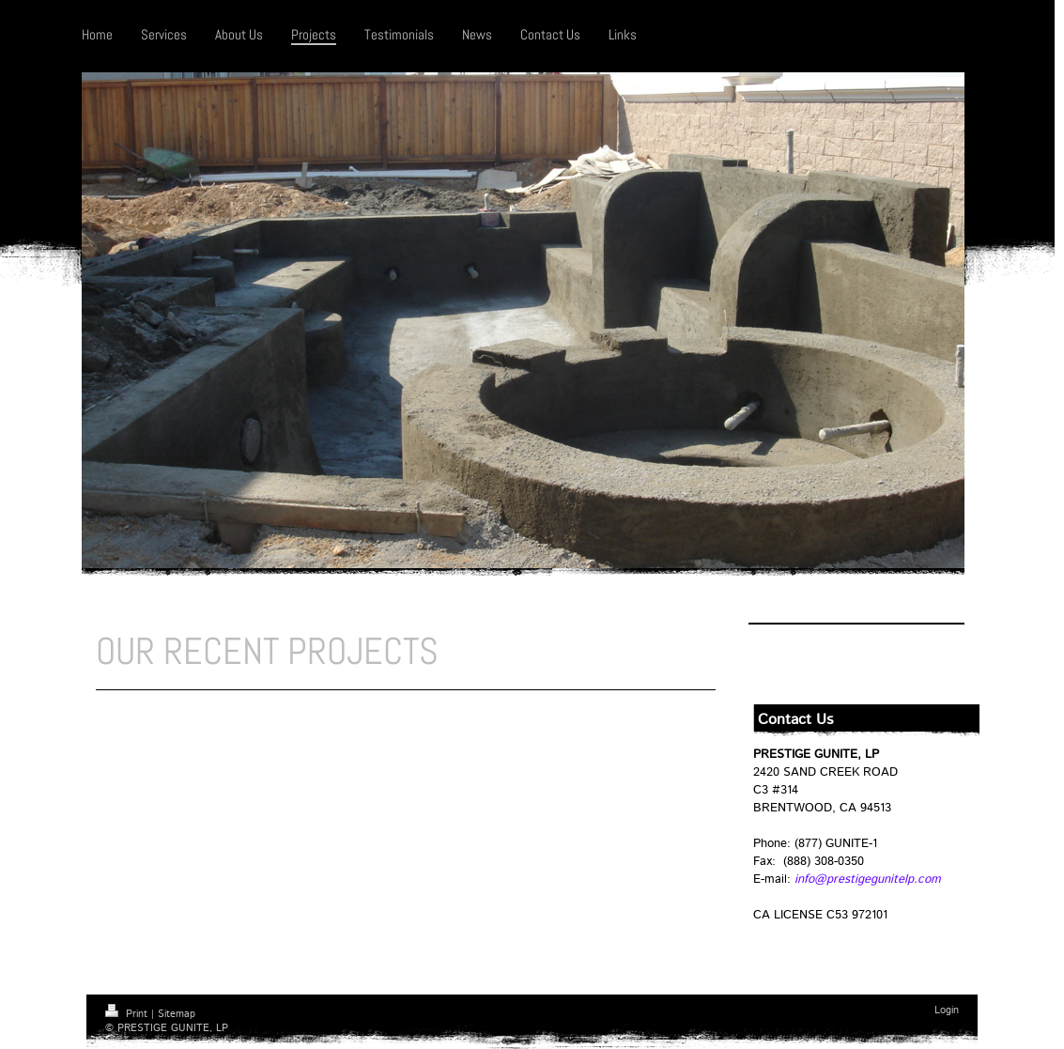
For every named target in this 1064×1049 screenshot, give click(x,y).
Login (946, 1010)
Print (128, 1014)
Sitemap (176, 1014)
